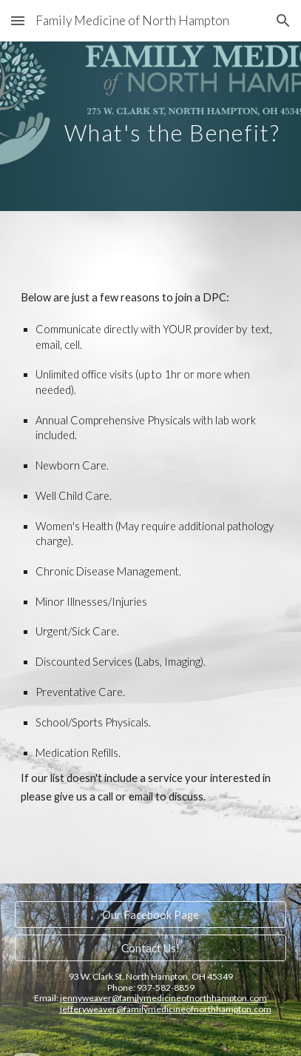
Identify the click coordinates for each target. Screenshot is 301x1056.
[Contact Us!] (150, 948)
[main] (150, 126)
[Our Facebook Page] (150, 915)
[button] (17, 20)
